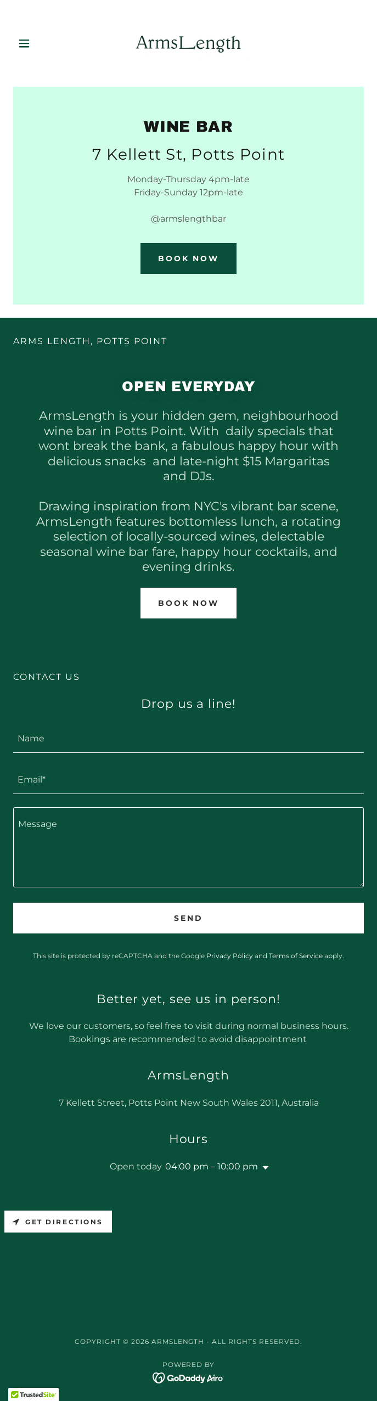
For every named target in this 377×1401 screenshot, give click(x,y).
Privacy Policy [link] (229, 956)
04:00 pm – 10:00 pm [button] (211, 1166)
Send (188, 918)
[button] (39, 43)
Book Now (189, 258)
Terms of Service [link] (296, 956)
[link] (188, 43)
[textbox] (188, 739)
